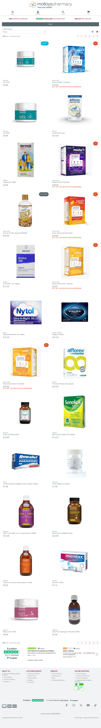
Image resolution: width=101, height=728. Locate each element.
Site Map (30, 680)
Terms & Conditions (81, 678)
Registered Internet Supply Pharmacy (83, 680)
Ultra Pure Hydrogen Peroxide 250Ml (66, 632)
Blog (53, 678)
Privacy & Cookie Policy (82, 676)
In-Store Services (56, 674)
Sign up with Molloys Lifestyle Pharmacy (11, 674)
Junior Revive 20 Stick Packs (62, 233)
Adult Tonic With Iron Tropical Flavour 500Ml (19, 533)
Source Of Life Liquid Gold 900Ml (15, 233)
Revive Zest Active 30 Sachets (13, 384)
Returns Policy (31, 676)
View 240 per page (15, 36)
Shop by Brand (31, 678)
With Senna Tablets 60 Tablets (63, 434)
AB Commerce (95, 718)
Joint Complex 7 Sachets (61, 82)
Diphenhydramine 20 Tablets (14, 334)
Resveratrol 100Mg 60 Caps (62, 533)
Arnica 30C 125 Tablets (11, 284)
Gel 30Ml (6, 133)
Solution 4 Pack (58, 582)
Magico (81, 718)
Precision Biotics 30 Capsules (63, 384)
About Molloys (7, 677)
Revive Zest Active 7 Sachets (62, 284)
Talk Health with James (58, 680)
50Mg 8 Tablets (58, 334)
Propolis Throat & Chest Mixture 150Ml (17, 582)
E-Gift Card (30, 682)
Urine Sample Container (61, 484)
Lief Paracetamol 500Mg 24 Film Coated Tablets (20, 484)
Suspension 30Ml (9, 182)
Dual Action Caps (58, 133)
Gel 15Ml (6, 82)
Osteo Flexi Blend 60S (11, 434)
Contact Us (6, 681)
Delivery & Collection (33, 674)
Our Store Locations (8, 679)
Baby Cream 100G (9, 632)
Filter (50, 24)
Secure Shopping (80, 674)
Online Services (56, 676)
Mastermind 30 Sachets (61, 182)
